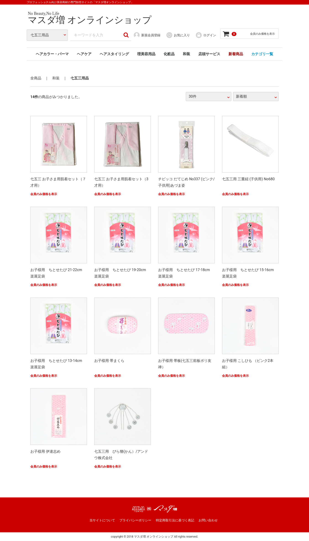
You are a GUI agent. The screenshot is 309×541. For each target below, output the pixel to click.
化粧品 (169, 54)
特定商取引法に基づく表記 (175, 520)
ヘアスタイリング (114, 54)
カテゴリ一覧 (262, 54)
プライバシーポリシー (135, 520)
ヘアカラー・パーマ (52, 54)
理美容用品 (146, 54)
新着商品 (235, 54)
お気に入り (178, 35)
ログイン (205, 35)
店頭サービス (209, 54)
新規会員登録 (146, 35)
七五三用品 (80, 78)
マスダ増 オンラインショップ (90, 20)
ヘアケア (84, 54)
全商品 (35, 78)
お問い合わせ (208, 520)
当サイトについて (102, 520)
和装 (186, 54)
